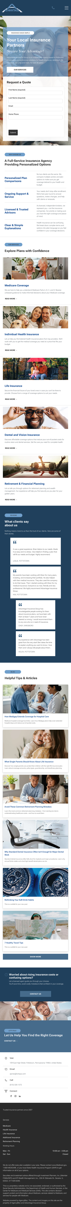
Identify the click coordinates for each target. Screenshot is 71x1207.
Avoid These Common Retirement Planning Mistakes (28, 807)
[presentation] (21, 124)
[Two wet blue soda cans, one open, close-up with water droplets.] (35, 882)
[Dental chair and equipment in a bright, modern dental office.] (35, 834)
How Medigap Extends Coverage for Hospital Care (27, 716)
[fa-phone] (53, 9)
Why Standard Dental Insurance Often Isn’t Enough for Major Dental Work (34, 853)
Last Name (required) (17, 98)
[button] (67, 8)
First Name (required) (17, 90)
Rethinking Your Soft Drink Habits (19, 900)
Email (11, 106)
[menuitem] (35, 1126)
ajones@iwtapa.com (18, 1074)
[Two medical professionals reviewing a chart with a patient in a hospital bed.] (35, 699)
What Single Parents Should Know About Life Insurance (29, 761)
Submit (13, 132)
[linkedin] (19, 1096)
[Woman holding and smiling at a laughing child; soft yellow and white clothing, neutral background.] (35, 744)
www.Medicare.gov (59, 1165)
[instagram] (15, 1096)
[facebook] (11, 1096)
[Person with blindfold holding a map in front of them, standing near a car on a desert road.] (35, 925)
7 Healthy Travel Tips (14, 943)
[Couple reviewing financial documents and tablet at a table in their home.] (35, 789)
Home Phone (14, 114)
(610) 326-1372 (16, 1085)
